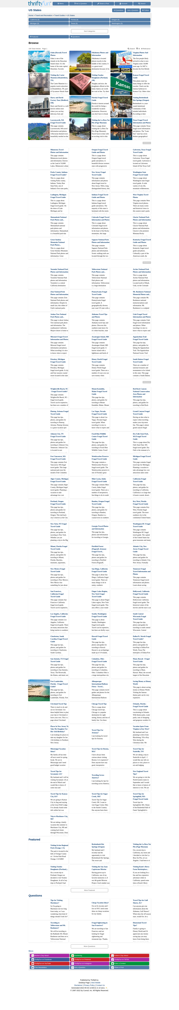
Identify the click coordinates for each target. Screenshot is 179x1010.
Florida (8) (74, 20)
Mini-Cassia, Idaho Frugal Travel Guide (99, 480)
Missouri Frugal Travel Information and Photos (59, 338)
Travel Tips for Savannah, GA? (56, 772)
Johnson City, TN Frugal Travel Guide (58, 435)
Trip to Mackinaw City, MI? (59, 817)
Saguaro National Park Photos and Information (101, 241)
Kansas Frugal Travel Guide (141, 76)
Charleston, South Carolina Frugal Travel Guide (59, 639)
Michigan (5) (34, 23)
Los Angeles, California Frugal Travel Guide (59, 615)
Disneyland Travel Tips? (139, 924)
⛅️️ (107, 988)
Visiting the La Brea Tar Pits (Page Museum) (101, 121)
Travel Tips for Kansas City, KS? (58, 795)
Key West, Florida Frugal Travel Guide (140, 502)
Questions (75, 37)
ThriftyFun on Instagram (81, 963)
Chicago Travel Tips (99, 704)
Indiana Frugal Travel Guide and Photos (100, 196)
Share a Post (117, 967)
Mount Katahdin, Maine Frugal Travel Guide (99, 391)
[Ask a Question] (80, 3)
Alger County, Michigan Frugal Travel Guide (59, 480)
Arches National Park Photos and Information (142, 270)
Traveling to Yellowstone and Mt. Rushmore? (58, 925)
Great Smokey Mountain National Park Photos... (57, 242)
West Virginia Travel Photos (140, 196)
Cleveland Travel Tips (58, 704)
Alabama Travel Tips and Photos (99, 315)
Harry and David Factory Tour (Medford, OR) (59, 100)
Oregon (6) (115, 20)
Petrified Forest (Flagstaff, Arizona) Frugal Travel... (99, 549)
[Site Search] (142, 3)
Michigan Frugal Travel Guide (142, 457)
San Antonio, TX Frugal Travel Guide (59, 660)
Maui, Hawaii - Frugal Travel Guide (141, 660)
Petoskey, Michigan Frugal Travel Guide (58, 360)
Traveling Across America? (98, 776)
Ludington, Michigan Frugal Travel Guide (58, 196)
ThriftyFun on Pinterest (81, 959)
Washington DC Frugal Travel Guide (141, 525)
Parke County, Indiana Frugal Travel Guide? (58, 173)
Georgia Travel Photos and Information (100, 527)
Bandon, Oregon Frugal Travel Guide (101, 502)
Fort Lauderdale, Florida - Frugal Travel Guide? (59, 684)
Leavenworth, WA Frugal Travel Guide (58, 121)
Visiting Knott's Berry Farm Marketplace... (141, 868)
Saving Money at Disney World (142, 682)
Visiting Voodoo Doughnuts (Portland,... (59, 868)
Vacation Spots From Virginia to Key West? (141, 727)
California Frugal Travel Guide (139, 480)
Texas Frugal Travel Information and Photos (142, 121)
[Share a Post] (103, 3)
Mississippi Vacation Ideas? (58, 750)
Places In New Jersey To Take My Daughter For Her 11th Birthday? (59, 729)
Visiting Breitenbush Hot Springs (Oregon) (141, 99)
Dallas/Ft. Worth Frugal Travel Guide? (142, 637)
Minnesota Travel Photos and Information (59, 151)
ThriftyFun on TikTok (120, 959)
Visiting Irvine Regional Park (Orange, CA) (59, 846)
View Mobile (95, 983)
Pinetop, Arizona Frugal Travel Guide (59, 412)
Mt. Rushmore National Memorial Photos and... (142, 293)
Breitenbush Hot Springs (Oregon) (98, 845)
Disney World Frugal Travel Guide (99, 360)
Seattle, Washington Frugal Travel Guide (99, 615)
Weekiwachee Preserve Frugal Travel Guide (100, 457)
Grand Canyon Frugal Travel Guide (141, 412)
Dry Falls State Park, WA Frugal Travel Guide (141, 436)
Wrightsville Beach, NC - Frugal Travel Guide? (59, 390)
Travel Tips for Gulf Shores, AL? (140, 901)
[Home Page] (39, 1)
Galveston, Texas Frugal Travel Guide (142, 151)
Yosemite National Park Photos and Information (59, 270)
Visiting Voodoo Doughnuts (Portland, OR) (100, 77)
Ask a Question (78, 967)
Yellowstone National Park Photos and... (99, 270)
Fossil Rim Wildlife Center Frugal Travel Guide (100, 436)
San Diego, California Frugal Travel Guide (100, 570)
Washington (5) (117, 23)
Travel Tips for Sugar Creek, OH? (100, 795)
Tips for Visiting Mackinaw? (56, 901)
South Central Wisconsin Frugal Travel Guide (139, 616)
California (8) (34, 20)
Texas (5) (74, 23)
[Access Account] (123, 3)
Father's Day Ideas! (119, 955)
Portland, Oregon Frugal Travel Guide (58, 502)
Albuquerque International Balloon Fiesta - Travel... (100, 684)
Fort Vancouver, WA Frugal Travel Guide (58, 457)
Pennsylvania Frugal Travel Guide (99, 293)
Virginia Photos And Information (140, 54)
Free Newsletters (39, 967)
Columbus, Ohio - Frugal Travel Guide (99, 660)
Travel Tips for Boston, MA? (100, 750)
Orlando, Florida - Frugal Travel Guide (140, 705)
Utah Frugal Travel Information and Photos (142, 315)
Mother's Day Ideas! (40, 955)
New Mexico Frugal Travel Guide (57, 570)
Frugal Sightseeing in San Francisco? (100, 924)
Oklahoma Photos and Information (100, 54)
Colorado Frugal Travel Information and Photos (101, 218)
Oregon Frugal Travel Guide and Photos (100, 151)
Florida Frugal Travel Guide (100, 99)
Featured (34, 37)
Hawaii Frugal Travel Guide (100, 637)
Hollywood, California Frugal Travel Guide (141, 592)
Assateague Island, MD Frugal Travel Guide (100, 338)
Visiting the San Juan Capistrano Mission (100, 868)
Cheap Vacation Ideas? (100, 903)
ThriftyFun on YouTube (41, 963)
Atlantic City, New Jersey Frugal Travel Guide (140, 549)
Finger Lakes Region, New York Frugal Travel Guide (100, 594)
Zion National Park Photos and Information (59, 293)
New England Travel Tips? (140, 772)
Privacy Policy (89, 985)
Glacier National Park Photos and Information (142, 218)
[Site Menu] (61, 3)
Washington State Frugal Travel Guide (140, 173)
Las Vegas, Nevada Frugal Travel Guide (99, 412)
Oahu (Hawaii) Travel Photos (58, 54)
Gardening (76, 955)
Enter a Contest (118, 963)
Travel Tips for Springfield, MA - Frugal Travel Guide (140, 796)
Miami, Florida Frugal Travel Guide (58, 547)
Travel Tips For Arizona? (97, 731)
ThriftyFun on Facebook (41, 959)
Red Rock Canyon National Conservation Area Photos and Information (141, 393)
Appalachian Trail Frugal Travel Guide (140, 338)
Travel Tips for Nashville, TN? (138, 750)
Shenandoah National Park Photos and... (58, 218)
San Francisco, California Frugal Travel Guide (57, 594)
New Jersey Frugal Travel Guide (99, 173)
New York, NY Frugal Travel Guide (58, 525)
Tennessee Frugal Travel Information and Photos (141, 571)
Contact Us (100, 985)
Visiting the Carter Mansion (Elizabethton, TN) (59, 77)
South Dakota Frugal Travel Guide (141, 360)
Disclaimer (78, 985)
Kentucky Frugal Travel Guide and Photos (142, 241)
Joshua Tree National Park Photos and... (58, 315)
